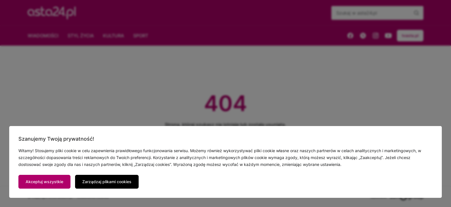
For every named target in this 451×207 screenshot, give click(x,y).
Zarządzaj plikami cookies (106, 181)
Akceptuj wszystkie (44, 181)
